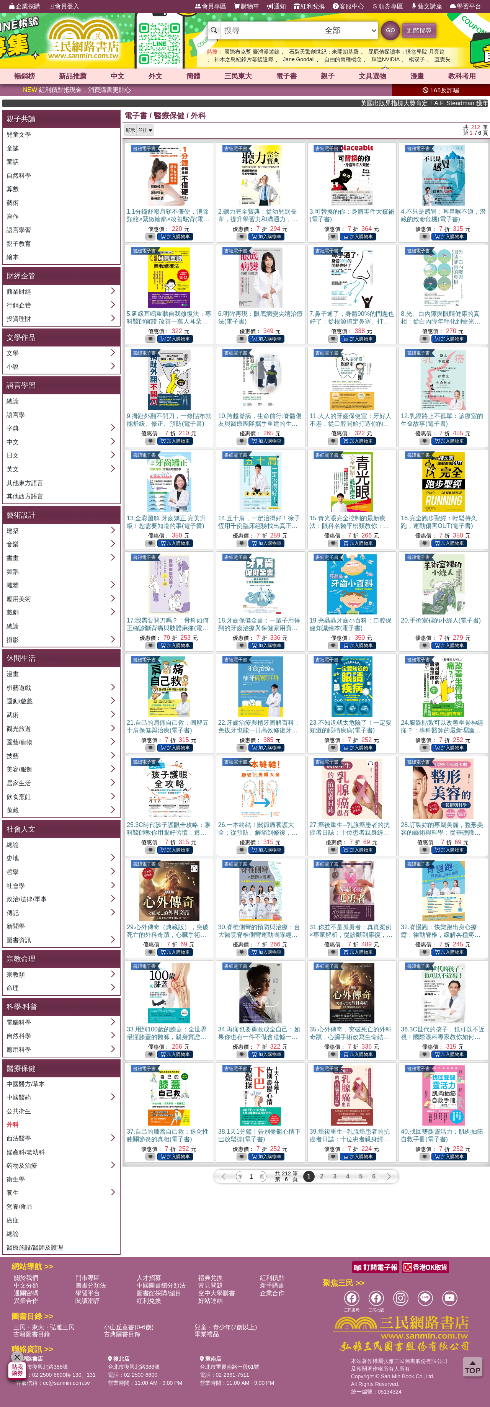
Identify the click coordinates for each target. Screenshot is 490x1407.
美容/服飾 (20, 769)
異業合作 (26, 1301)
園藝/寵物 (20, 742)
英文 (13, 469)
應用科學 (19, 1049)
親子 (328, 76)
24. (442, 730)
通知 (276, 6)
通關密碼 (26, 1293)
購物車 (246, 6)
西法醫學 (19, 1138)
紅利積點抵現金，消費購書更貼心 (77, 90)
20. (441, 620)
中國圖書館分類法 (161, 1285)
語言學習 (19, 230)
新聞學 (16, 926)
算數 (13, 189)
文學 (13, 353)
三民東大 (238, 76)
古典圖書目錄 (122, 1334)
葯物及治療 (22, 1165)
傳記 (13, 913)
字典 (13, 428)
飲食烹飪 (19, 797)
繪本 (13, 257)
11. (351, 424)
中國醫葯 (19, 1097)
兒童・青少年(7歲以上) (225, 1327)
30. (259, 935)
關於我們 (26, 1278)
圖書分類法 (90, 1285)
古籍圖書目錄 (31, 1334)
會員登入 (63, 6)
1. (168, 219)
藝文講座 (426, 6)
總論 (13, 401)
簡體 (193, 76)
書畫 (13, 558)
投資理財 (19, 318)
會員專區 (210, 6)
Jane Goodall (299, 59)
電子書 (286, 76)
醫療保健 (169, 115)
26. (258, 832)
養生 (13, 1193)
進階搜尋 (419, 30)
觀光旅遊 (19, 729)
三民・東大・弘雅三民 (44, 1327)
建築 (13, 531)
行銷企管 (19, 305)
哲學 (13, 872)
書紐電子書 (144, 148)
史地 (13, 858)
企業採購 (24, 6)
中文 (117, 76)
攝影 (13, 640)
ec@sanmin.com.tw (66, 1383)
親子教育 (19, 243)
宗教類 (16, 974)
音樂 (13, 544)
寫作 (13, 216)
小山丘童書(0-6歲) (129, 1327)
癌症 (13, 1220)
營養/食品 (20, 1206)
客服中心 (348, 6)
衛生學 (16, 1179)
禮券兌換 (210, 1278)
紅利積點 (272, 1278)
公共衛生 (19, 1111)
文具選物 (372, 76)
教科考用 (462, 76)
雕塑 (13, 585)
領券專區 (387, 6)
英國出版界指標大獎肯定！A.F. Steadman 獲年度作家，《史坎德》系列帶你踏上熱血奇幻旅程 (444, 103)
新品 (73, 76)
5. (169, 321)
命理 (13, 988)
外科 (13, 1124)
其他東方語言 (25, 483)
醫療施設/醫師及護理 (35, 1247)
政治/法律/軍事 (27, 899)
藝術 (13, 202)
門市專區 (87, 1278)
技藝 (13, 756)
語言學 (16, 415)
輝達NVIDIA (386, 59)
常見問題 (210, 1285)
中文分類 (26, 1285)
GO (390, 30)
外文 (155, 76)
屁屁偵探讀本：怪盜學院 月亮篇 (406, 52)
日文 (13, 455)
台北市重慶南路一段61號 (230, 1367)
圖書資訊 (19, 940)
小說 (13, 366)
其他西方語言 (25, 496)
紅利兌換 (309, 6)
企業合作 (272, 1293)
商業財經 (19, 291)
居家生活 (19, 783)
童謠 (13, 148)
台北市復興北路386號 (42, 1367)
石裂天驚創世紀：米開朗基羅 (324, 52)
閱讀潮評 (87, 1301)
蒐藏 (13, 810)
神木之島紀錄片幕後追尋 (243, 59)
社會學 (16, 885)
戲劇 (13, 612)
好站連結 (210, 1301)
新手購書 (272, 1285)
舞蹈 (13, 572)
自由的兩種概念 (343, 59)
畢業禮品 (206, 1334)
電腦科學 (19, 1022)
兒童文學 (19, 134)
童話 (13, 162)
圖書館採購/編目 (159, 1293)
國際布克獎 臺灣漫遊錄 (251, 52)
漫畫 (417, 76)
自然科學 (19, 175)
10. (260, 424)
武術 (13, 715)
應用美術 (19, 599)
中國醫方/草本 (26, 1084)
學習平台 (465, 6)
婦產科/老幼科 (26, 1152)
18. (259, 628)
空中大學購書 (216, 1293)
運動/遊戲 (20, 701)
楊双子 (417, 59)
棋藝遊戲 (19, 688)
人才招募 (149, 1278)
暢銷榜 (24, 76)
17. (168, 628)
